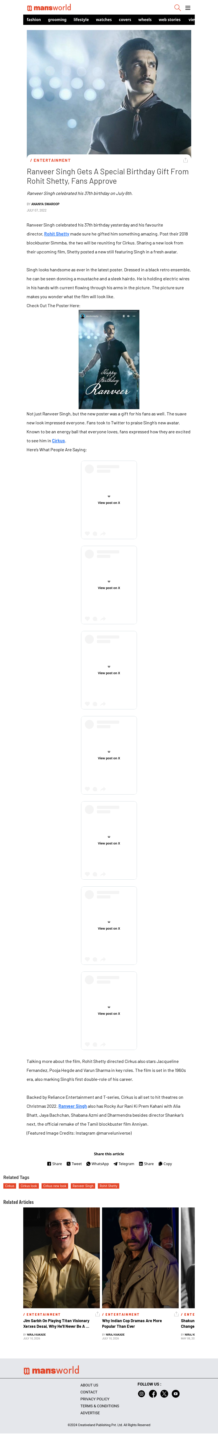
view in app (199, 19)
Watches (104, 19)
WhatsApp (97, 1163)
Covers (125, 19)
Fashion (34, 19)
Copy (165, 1163)
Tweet (74, 1163)
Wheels (145, 19)
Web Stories (170, 19)
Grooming (57, 19)
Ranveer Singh (73, 1106)
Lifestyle (81, 19)
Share (54, 1163)
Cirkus (58, 440)
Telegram (123, 1163)
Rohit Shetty (56, 233)
